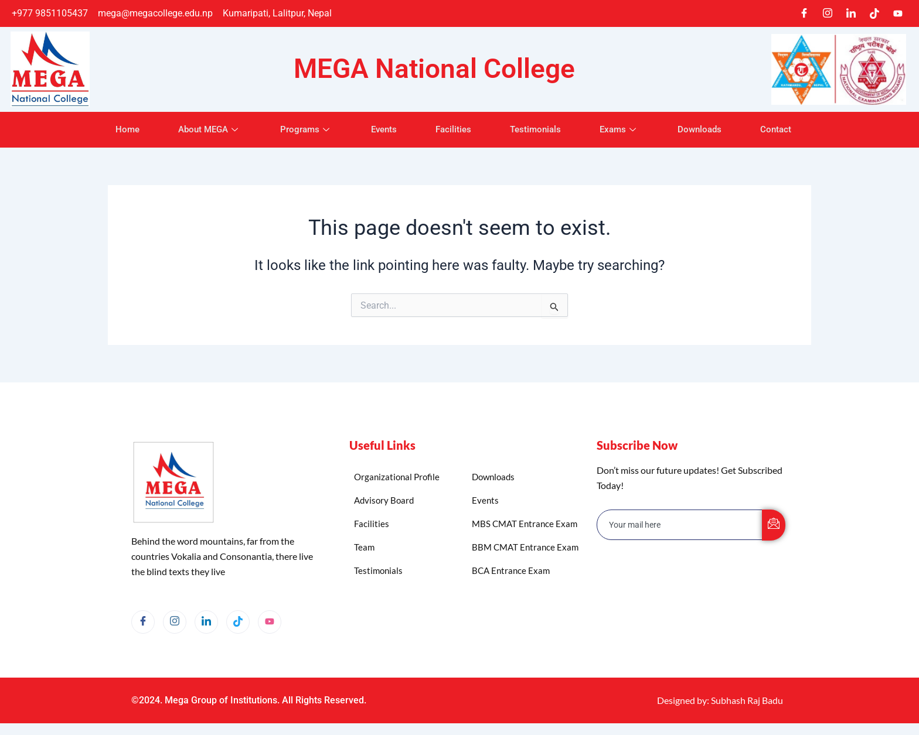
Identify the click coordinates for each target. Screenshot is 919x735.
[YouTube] (269, 622)
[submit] (773, 525)
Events (381, 129)
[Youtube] (898, 13)
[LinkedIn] (851, 13)
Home (119, 129)
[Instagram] (827, 13)
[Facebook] (804, 13)
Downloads (707, 129)
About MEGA (203, 129)
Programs (301, 129)
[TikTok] (874, 13)
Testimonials (537, 129)
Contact (785, 129)
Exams (624, 129)
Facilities (453, 129)
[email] (680, 525)
